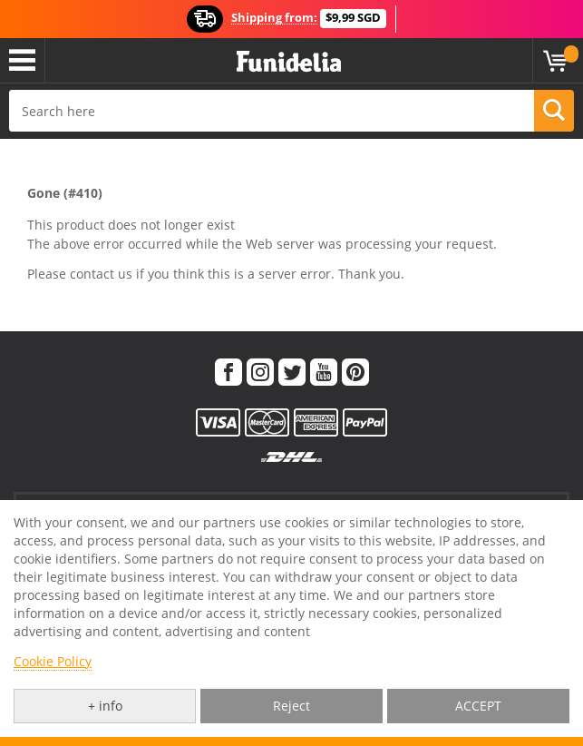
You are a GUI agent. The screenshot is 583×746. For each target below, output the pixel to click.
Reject (291, 705)
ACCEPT (478, 705)
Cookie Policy (53, 661)
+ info (105, 705)
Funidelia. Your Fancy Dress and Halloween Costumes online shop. (289, 62)
